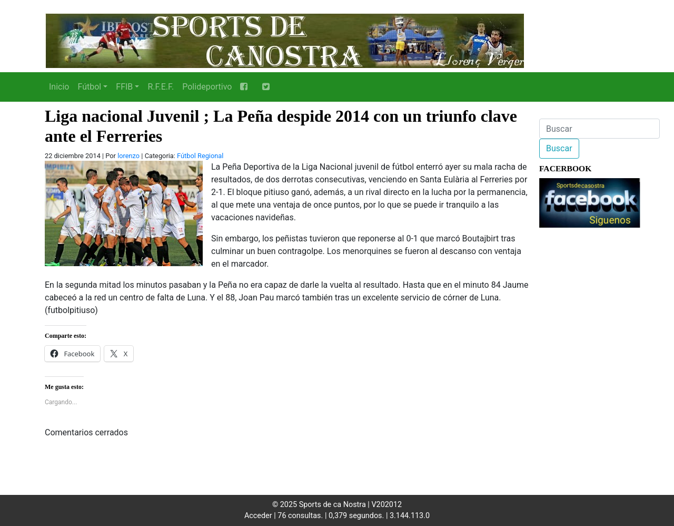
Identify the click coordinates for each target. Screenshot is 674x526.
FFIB (124, 87)
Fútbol (89, 87)
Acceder (258, 515)
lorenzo (128, 156)
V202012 (386, 504)
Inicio (59, 87)
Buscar (559, 148)
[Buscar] (599, 129)
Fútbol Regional (200, 156)
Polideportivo (207, 87)
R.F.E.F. (160, 87)
